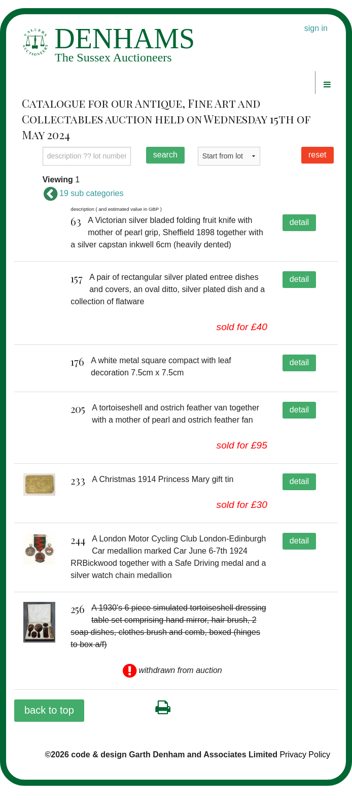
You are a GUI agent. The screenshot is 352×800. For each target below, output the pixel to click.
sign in (316, 28)
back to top (49, 724)
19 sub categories (83, 193)
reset (317, 154)
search (165, 154)
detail (299, 222)
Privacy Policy (304, 768)
